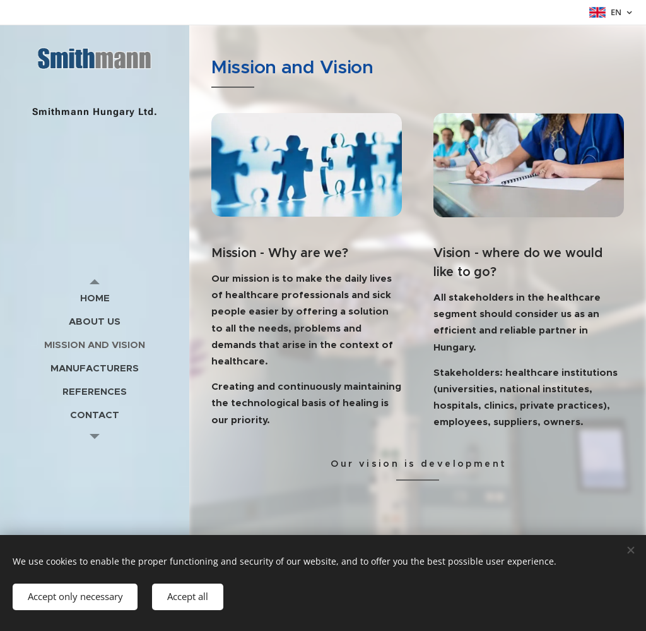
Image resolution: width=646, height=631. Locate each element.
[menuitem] (94, 298)
